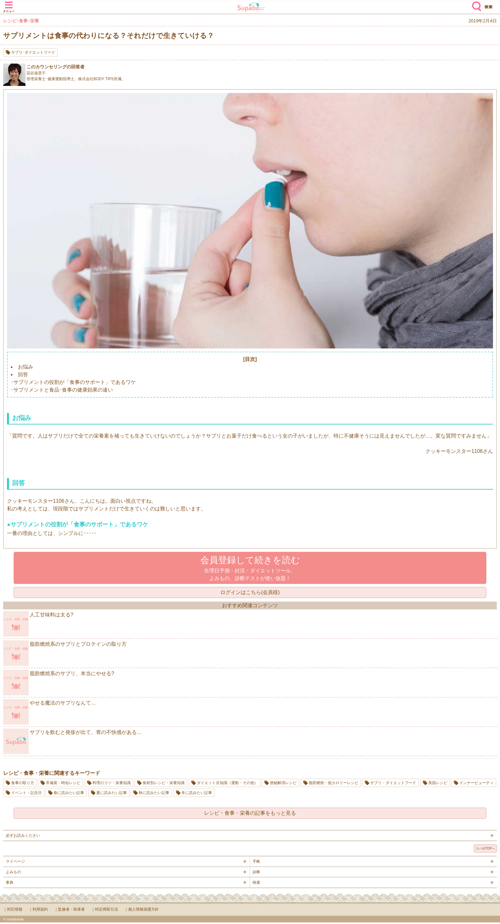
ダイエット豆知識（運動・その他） (227, 783)
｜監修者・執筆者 (69, 909)
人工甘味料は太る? (38, 624)
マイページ (15, 861)
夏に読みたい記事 (111, 792)
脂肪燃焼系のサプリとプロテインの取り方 (65, 653)
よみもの (13, 872)
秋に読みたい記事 (154, 792)
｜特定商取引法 (104, 909)
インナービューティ (476, 783)
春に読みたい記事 (69, 792)
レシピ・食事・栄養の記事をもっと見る (250, 813)
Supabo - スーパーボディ (251, 8)
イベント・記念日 (26, 792)
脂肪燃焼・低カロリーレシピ (333, 783)
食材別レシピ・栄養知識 (164, 783)
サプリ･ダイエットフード (33, 52)
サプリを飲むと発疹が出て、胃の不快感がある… (72, 741)
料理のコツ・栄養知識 (111, 783)
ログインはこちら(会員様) (250, 592)
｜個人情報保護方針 (141, 909)
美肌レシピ (437, 783)
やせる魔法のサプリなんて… (49, 712)
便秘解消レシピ (283, 783)
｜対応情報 (12, 909)
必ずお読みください (23, 835)
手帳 (256, 861)
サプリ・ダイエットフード (393, 783)
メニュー (9, 3)
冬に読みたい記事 (196, 792)
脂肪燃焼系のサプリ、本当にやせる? (58, 682)
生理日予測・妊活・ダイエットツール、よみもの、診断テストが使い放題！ (250, 568)
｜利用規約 (38, 909)
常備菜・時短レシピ (63, 783)
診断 (256, 872)
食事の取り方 (22, 783)
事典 (9, 882)
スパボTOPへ (485, 848)
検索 (475, 3)
